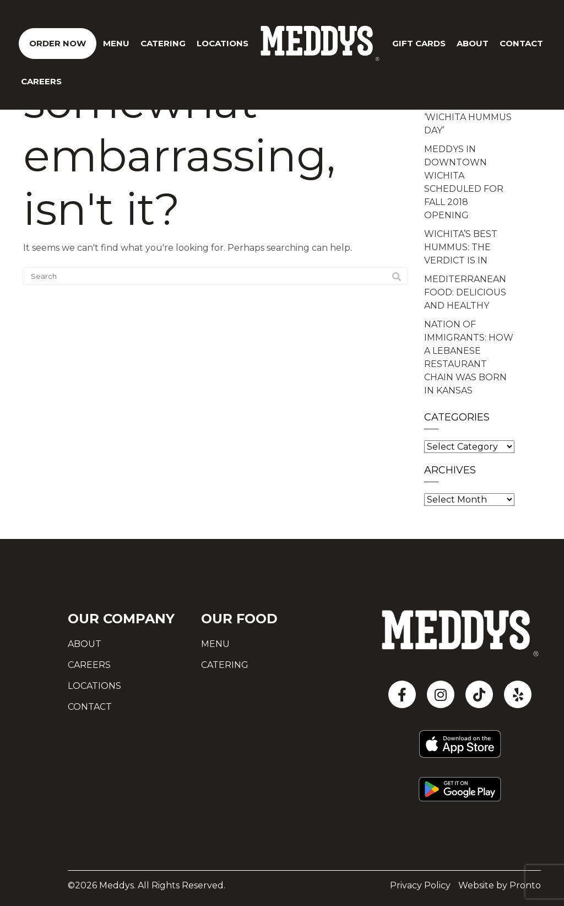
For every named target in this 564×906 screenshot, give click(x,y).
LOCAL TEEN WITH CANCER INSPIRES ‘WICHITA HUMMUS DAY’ (468, 110)
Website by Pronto (499, 885)
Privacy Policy (420, 885)
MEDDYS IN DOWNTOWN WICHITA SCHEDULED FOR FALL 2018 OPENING (463, 182)
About (473, 43)
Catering (163, 43)
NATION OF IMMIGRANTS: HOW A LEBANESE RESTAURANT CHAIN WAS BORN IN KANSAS (468, 357)
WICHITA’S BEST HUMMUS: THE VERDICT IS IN (460, 247)
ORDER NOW (57, 43)
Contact (90, 707)
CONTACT (521, 43)
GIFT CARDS (419, 43)
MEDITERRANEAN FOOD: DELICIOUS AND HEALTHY (465, 292)
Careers (41, 81)
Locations (222, 43)
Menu (116, 43)
